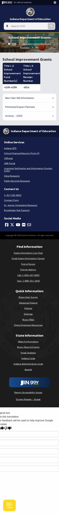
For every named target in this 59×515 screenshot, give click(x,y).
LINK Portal (9, 163)
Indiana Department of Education (30, 19)
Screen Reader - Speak (28, 399)
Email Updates (28, 352)
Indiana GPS (10, 148)
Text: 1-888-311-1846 (28, 280)
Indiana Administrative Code (28, 363)
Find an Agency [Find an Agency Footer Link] (28, 269)
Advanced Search (28, 302)
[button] (55, 2)
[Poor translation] (7, 428)
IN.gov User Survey (28, 297)
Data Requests (12, 175)
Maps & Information (28, 341)
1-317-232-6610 (12, 195)
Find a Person (28, 264)
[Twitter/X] (12, 225)
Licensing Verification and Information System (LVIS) (28, 169)
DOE (14, 44)
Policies (28, 308)
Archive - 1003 (13, 116)
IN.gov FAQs (28, 319)
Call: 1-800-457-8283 (28, 275)
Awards (28, 369)
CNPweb (8, 158)
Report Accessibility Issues (28, 392)
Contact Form (11, 200)
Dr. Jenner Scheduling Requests (20, 205)
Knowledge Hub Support (17, 210)
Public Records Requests (17, 181)
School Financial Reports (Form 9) (21, 153)
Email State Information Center (28, 258)
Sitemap (28, 314)
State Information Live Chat (28, 253)
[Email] (29, 225)
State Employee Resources (28, 325)
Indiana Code (28, 358)
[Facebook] (6, 225)
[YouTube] (18, 225)
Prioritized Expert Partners (20, 107)
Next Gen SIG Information (19, 98)
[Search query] (28, 26)
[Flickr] (23, 225)
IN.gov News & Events (28, 347)
